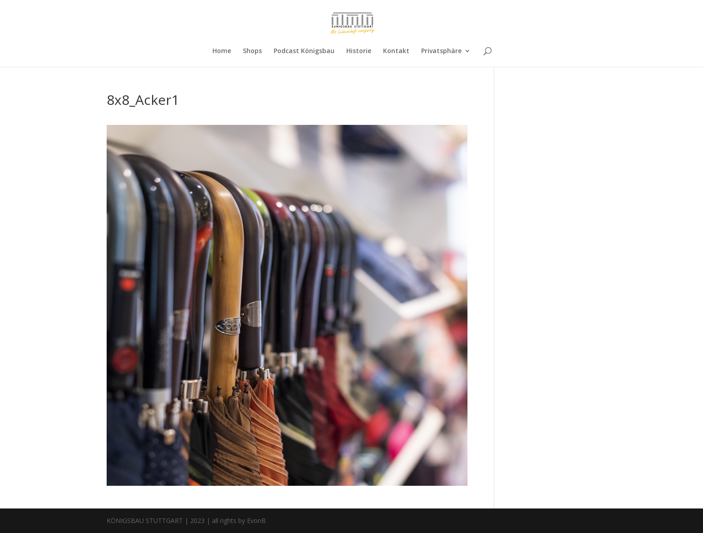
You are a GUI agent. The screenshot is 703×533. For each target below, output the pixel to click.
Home (221, 51)
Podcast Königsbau (304, 51)
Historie (358, 51)
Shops (252, 51)
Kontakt (396, 51)
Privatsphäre (441, 51)
